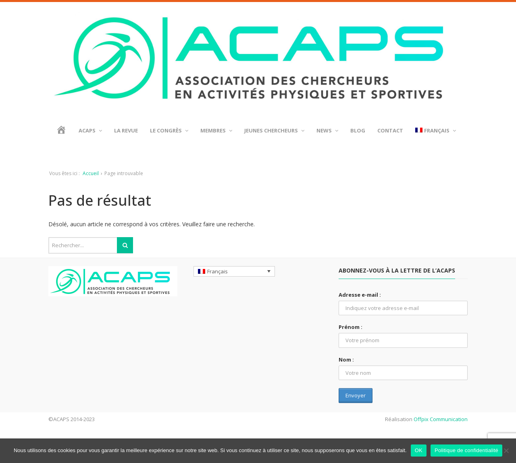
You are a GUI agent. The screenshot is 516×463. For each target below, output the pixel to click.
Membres (216, 130)
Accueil (91, 173)
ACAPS (90, 130)
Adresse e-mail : (360, 294)
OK (418, 450)
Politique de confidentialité (466, 450)
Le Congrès (169, 130)
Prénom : (350, 327)
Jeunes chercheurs (274, 130)
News (327, 130)
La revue (126, 130)
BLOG (357, 130)
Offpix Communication (441, 419)
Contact (390, 130)
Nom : (346, 359)
